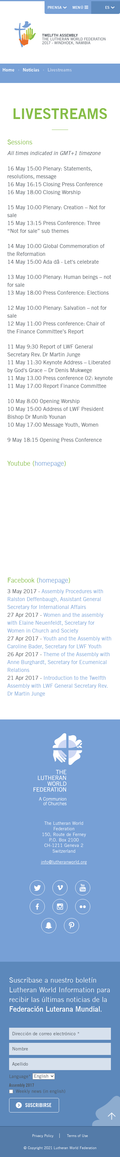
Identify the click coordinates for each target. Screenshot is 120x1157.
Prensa (55, 7)
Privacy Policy (42, 1135)
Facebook (37, 906)
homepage (49, 463)
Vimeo (60, 887)
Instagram (60, 906)
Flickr (82, 906)
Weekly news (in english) (40, 1091)
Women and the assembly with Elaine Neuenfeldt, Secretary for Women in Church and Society (55, 623)
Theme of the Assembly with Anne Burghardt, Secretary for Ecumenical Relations (58, 662)
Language (20, 1076)
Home (8, 69)
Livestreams (60, 69)
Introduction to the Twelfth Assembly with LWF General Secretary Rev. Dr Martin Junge (57, 686)
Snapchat (48, 925)
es (108, 7)
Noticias (31, 69)
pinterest (71, 925)
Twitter (37, 887)
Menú (80, 7)
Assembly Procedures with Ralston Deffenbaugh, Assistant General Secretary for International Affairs (55, 599)
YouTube (82, 887)
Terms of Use (77, 1135)
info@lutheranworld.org (64, 861)
